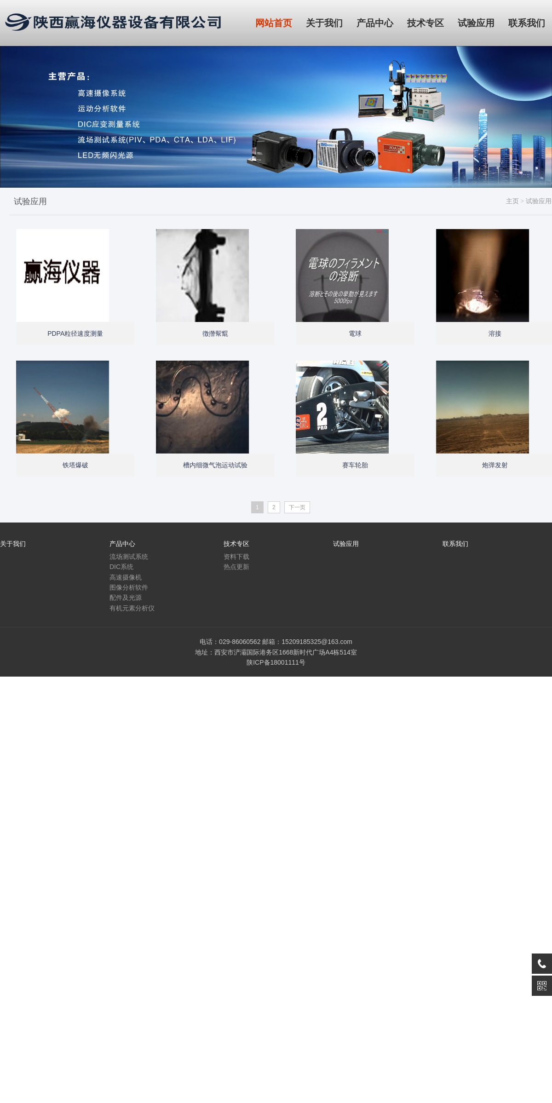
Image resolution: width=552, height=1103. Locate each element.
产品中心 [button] (374, 23)
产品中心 (122, 543)
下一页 (297, 507)
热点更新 (236, 566)
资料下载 (236, 556)
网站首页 (273, 23)
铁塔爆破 (75, 465)
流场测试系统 (128, 556)
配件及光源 (125, 597)
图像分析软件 (128, 587)
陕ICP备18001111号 (276, 662)
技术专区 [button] (425, 23)
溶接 (495, 333)
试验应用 (539, 201)
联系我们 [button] (526, 23)
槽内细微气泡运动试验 (215, 465)
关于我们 (13, 543)
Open (119, 307)
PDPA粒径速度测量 (75, 333)
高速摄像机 (125, 577)
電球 (355, 333)
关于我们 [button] (324, 23)
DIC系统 (121, 566)
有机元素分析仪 (132, 608)
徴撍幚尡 (215, 333)
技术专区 (236, 543)
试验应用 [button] (476, 23)
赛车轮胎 (355, 465)
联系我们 (455, 543)
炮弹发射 (495, 465)
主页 (512, 201)
